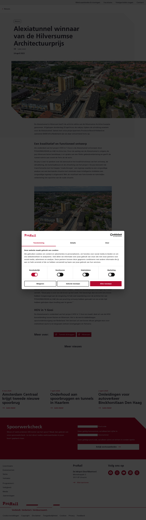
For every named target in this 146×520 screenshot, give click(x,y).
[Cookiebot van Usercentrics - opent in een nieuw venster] (112, 235)
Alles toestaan (106, 284)
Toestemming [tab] (38, 243)
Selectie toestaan (73, 284)
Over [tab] (107, 243)
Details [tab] (73, 243)
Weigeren (40, 284)
